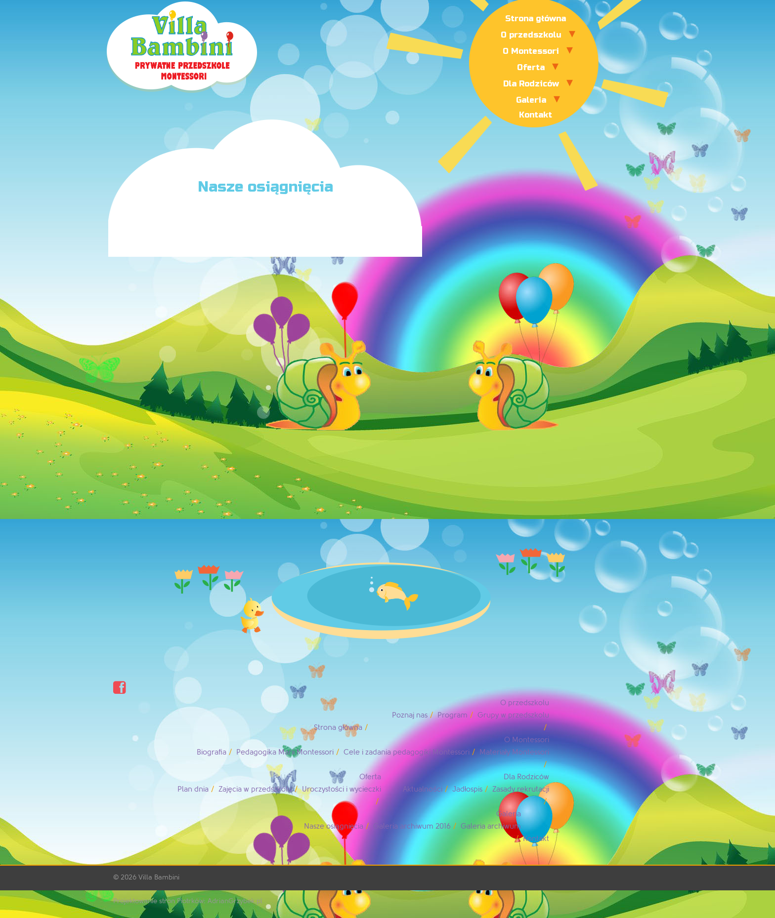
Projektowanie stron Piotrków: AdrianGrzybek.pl (187, 901)
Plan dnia (193, 789)
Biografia (211, 752)
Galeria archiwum (491, 826)
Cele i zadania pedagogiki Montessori (407, 752)
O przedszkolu (531, 35)
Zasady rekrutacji (520, 789)
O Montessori (531, 51)
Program (452, 715)
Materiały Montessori (514, 752)
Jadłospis (467, 789)
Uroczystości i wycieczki (342, 789)
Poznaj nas (410, 715)
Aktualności (422, 789)
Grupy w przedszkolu (513, 715)
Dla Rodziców (531, 83)
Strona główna (535, 18)
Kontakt (535, 115)
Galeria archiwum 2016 (412, 826)
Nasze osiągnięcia (333, 826)
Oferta (531, 67)
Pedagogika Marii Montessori (285, 752)
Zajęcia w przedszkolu (255, 789)
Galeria (531, 100)
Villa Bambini (158, 877)
